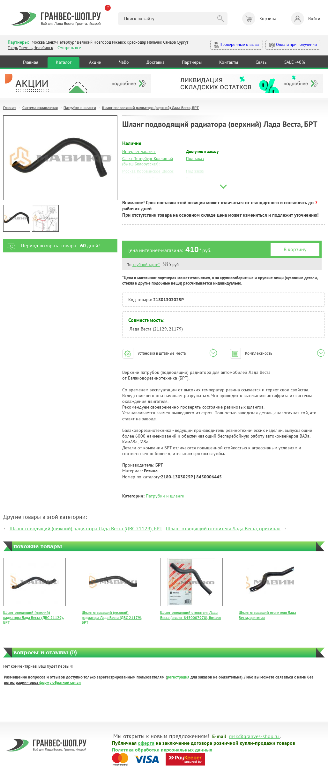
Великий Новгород (94, 42)
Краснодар (136, 42)
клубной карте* (146, 264)
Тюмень (26, 47)
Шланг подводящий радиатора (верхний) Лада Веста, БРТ (150, 107)
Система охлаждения (40, 107)
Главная (30, 62)
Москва (38, 42)
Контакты (228, 62)
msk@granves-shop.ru (254, 736)
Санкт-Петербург (61, 42)
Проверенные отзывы (236, 45)
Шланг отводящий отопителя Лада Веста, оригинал (223, 528)
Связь (261, 62)
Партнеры (192, 62)
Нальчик (154, 42)
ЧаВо (124, 62)
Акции (95, 62)
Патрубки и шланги (79, 107)
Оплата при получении (293, 45)
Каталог (63, 62)
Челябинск (43, 47)
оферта (146, 742)
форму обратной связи (60, 682)
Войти (305, 18)
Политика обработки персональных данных (162, 749)
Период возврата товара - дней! (51, 245)
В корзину (295, 249)
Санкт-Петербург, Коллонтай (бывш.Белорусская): (147, 161)
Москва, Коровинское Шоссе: (148, 171)
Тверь (13, 47)
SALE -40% (294, 62)
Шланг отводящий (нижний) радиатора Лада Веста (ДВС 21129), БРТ (86, 528)
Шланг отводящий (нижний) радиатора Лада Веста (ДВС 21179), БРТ (112, 617)
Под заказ (195, 158)
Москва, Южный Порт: (142, 178)
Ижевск (119, 42)
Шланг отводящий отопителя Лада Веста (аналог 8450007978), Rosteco (190, 615)
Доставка (155, 62)
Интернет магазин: (139, 151)
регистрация (178, 677)
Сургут (182, 42)
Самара (169, 42)
